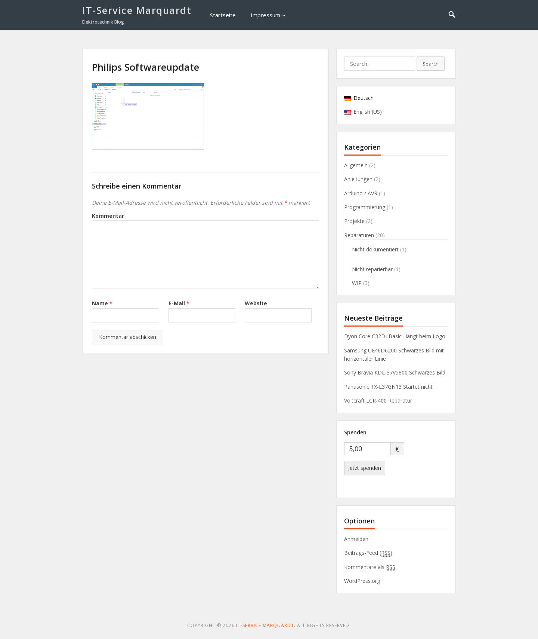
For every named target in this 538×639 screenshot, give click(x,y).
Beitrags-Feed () (368, 553)
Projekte (354, 220)
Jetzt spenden (364, 467)
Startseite (223, 15)
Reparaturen (359, 235)
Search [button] (431, 63)
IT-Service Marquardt (136, 10)
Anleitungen (358, 179)
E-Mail (178, 303)
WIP (357, 283)
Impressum (265, 15)
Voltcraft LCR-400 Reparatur (378, 400)
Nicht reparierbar (372, 269)
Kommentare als (369, 567)
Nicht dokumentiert (375, 249)
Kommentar (108, 215)
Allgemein (356, 165)
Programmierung (364, 207)
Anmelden (356, 538)
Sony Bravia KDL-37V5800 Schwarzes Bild (394, 372)
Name (102, 303)
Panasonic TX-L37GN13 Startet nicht (388, 386)
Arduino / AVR (360, 193)
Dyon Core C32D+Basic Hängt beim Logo (394, 336)
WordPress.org (362, 580)
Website (256, 303)
